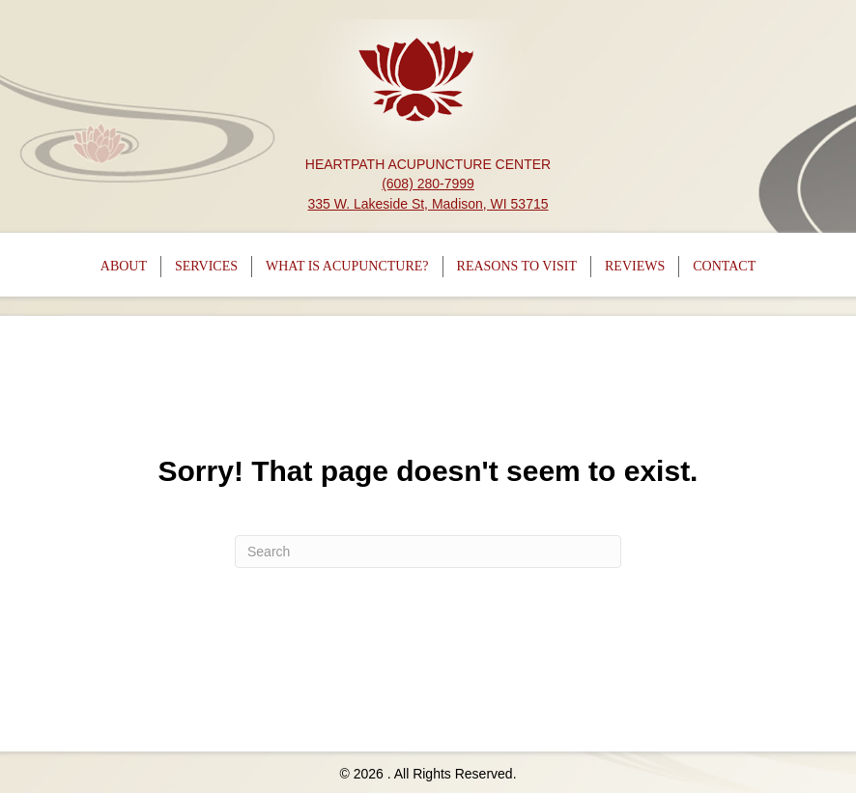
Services (206, 266)
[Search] (428, 551)
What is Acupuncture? (347, 266)
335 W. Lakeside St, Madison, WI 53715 (427, 204)
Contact (724, 266)
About (123, 266)
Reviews (635, 266)
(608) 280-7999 (428, 183)
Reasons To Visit (517, 266)
